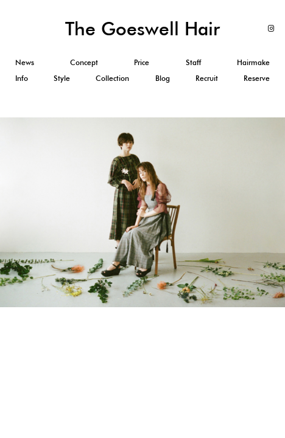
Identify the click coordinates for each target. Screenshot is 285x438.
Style (62, 78)
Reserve (257, 78)
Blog (162, 78)
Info (21, 78)
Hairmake (253, 62)
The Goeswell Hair (142, 28)
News (24, 62)
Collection (112, 78)
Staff (193, 62)
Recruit (206, 78)
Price (141, 62)
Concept (84, 62)
